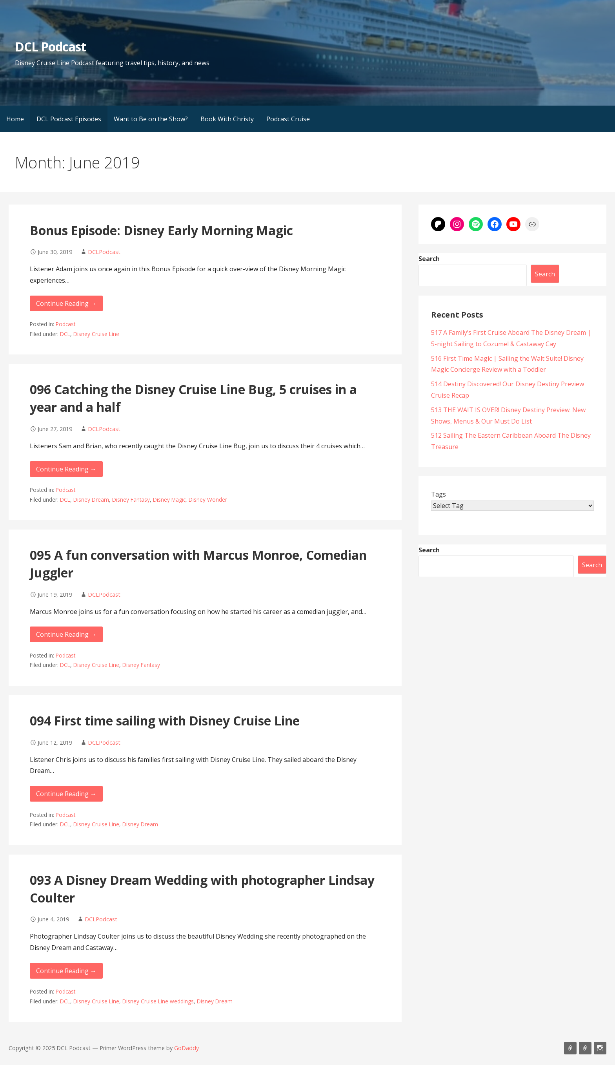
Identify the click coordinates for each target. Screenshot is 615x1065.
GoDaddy (186, 1048)
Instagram (600, 1048)
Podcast (65, 324)
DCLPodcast (104, 252)
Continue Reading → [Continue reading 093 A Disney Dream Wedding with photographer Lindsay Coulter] (66, 970)
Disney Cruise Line (96, 334)
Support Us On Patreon (585, 1048)
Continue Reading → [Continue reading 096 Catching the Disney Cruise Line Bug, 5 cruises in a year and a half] (66, 469)
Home (15, 119)
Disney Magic (169, 499)
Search (429, 258)
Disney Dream (91, 499)
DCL (65, 334)
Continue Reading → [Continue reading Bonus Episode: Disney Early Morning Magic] (66, 303)
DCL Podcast (50, 46)
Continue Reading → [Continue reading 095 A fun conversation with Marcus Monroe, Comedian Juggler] (66, 634)
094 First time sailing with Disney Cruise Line (165, 720)
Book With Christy (227, 119)
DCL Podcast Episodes (68, 119)
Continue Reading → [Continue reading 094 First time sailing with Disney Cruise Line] (66, 793)
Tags (438, 494)
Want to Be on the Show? (151, 119)
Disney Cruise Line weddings (158, 1001)
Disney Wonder (208, 499)
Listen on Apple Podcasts (570, 1048)
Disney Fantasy (131, 499)
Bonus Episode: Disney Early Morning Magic (161, 230)
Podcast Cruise (288, 119)
